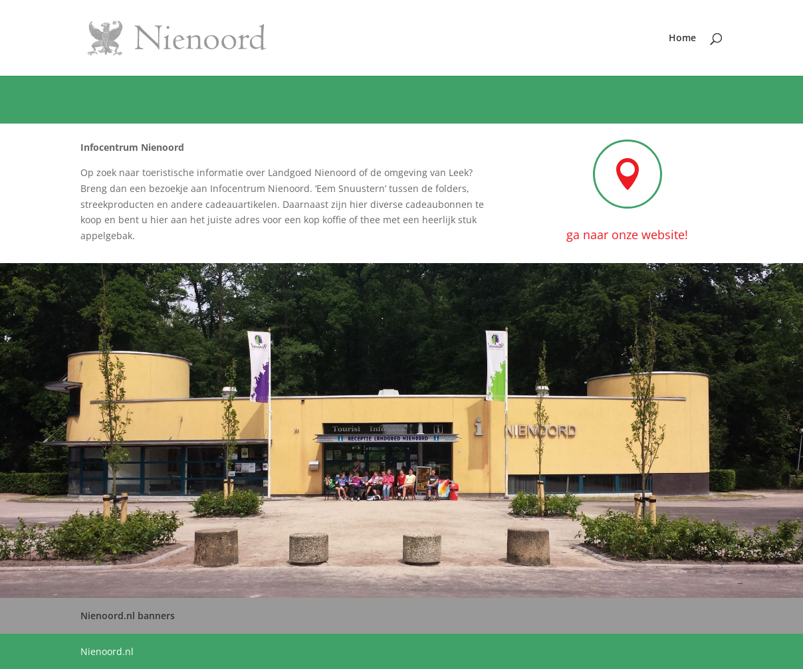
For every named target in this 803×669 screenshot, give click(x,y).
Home (682, 38)
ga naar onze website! (627, 234)
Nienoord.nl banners (127, 615)
